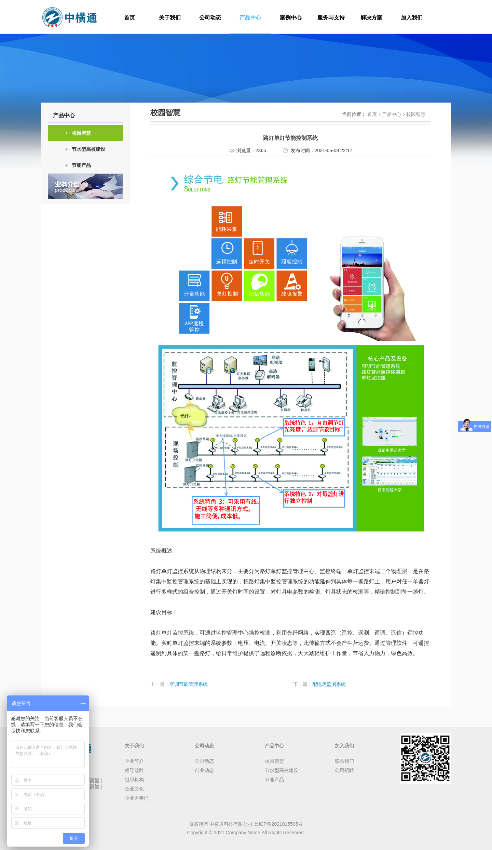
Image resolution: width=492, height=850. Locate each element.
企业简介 (134, 761)
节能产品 (78, 165)
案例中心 (291, 18)
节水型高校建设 (85, 149)
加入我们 (412, 18)
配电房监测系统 (329, 684)
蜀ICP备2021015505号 (278, 824)
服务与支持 (331, 18)
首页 (129, 18)
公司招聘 (344, 770)
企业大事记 (137, 798)
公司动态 (210, 18)
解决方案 (371, 18)
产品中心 (250, 18)
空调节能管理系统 (188, 684)
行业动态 (204, 770)
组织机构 (134, 779)
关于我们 (170, 18)
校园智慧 (78, 133)
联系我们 (344, 761)
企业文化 (134, 789)
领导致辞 (134, 770)
